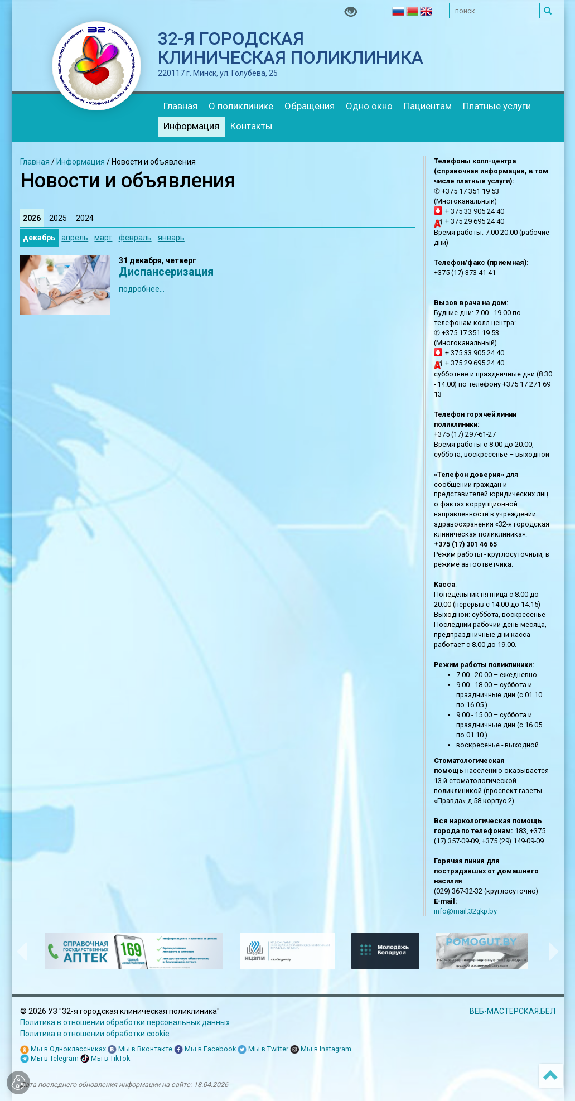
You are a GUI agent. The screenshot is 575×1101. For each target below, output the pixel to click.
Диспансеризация (166, 271)
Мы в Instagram (320, 1049)
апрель (74, 237)
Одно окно (369, 106)
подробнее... (142, 288)
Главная (180, 106)
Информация (191, 126)
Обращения (309, 106)
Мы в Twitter (263, 1049)
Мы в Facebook (205, 1049)
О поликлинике (241, 106)
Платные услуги (497, 106)
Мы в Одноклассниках (63, 1049)
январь (171, 237)
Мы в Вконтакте (140, 1049)
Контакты (251, 126)
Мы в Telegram (49, 1059)
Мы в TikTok (105, 1059)
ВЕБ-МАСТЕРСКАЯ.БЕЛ (512, 1011)
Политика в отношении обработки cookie (95, 1033)
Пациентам (428, 106)
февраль (135, 237)
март (103, 237)
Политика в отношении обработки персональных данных (125, 1022)
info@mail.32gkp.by (465, 911)
